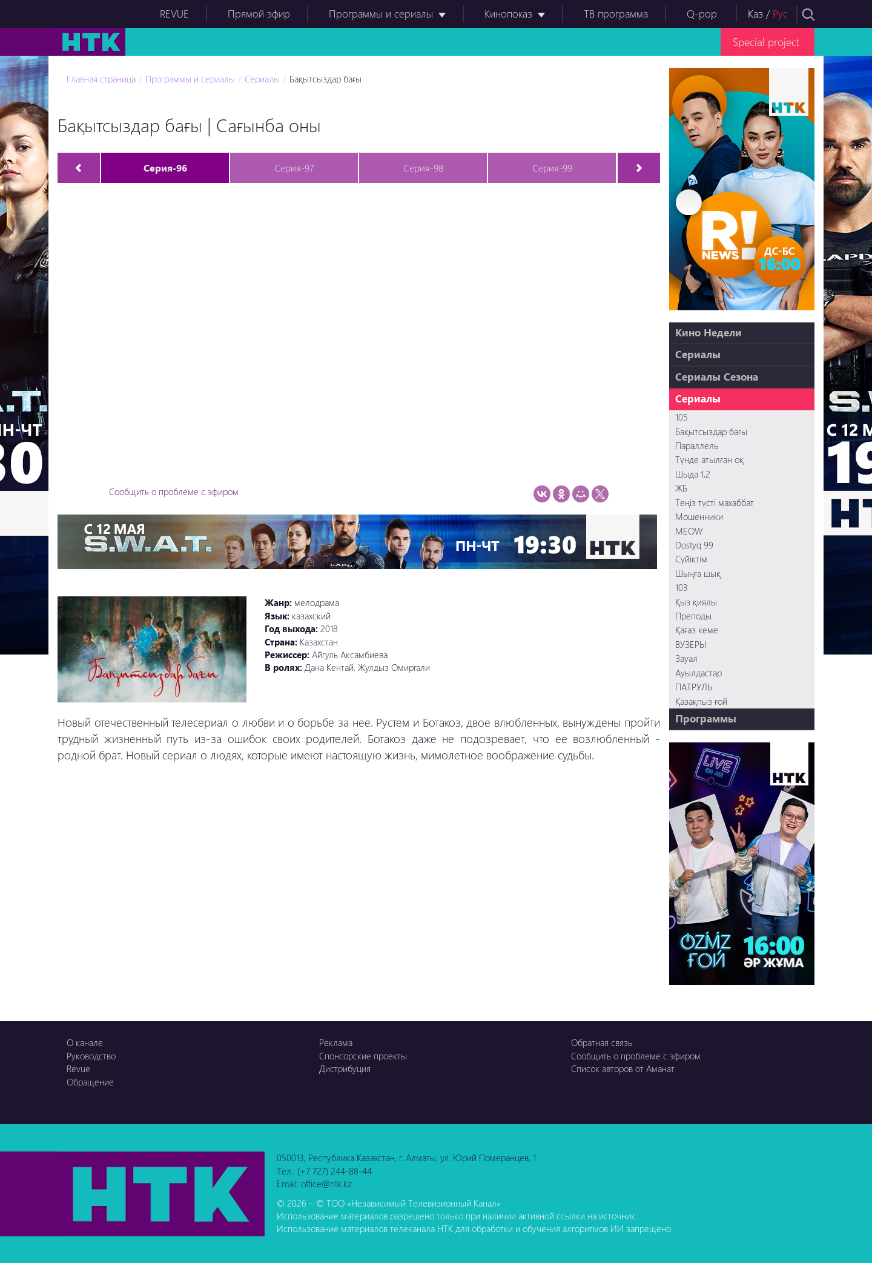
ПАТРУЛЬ (693, 687)
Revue (78, 1068)
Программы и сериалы (381, 14)
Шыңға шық (698, 573)
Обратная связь (601, 1042)
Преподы (693, 616)
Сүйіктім (691, 559)
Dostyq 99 (694, 545)
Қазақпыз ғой (701, 701)
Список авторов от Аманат (623, 1068)
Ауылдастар (698, 673)
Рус (780, 14)
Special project (766, 41)
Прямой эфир (259, 14)
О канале (85, 1042)
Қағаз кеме (696, 630)
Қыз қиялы (696, 602)
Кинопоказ (508, 14)
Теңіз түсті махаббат (714, 502)
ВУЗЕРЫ (690, 644)
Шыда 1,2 (692, 474)
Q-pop (702, 14)
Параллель (696, 445)
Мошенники (699, 516)
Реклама (335, 1042)
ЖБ (681, 488)
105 (681, 417)
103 (681, 587)
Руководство (91, 1056)
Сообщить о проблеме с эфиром (174, 491)
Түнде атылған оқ (709, 459)
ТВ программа (616, 14)
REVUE (174, 14)
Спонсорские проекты (363, 1056)
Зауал (686, 658)
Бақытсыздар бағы (325, 79)
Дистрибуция (345, 1068)
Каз (755, 14)
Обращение (90, 1082)
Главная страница (101, 79)
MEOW (688, 531)
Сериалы (262, 79)
